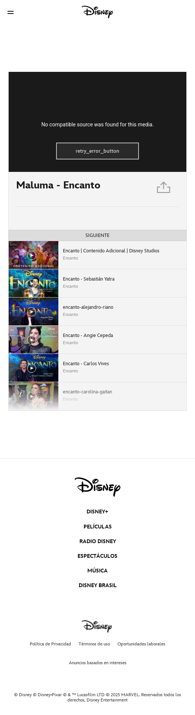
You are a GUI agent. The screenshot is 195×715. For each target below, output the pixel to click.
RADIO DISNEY (97, 541)
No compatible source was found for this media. (97, 124)
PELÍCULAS (98, 527)
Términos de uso (94, 644)
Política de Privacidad (50, 644)
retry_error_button (97, 151)
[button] (10, 12)
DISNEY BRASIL (98, 585)
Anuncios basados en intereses (97, 663)
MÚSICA (97, 571)
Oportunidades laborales (141, 644)
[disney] (97, 487)
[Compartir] (164, 189)
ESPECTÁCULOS (97, 556)
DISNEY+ (97, 512)
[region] (97, 122)
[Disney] (97, 12)
